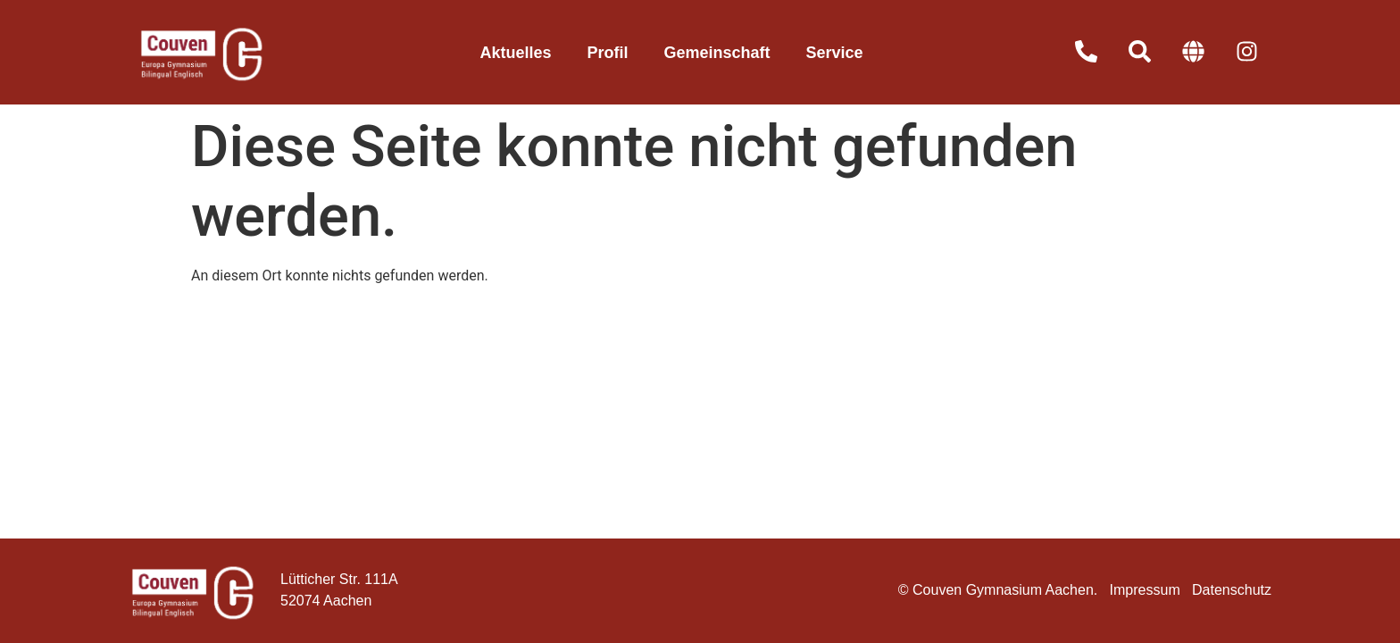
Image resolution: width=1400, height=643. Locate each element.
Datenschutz (1231, 589)
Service (834, 53)
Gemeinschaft (716, 53)
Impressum (1145, 589)
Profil (607, 53)
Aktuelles (515, 53)
